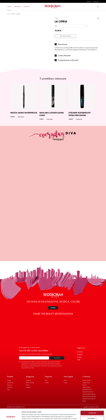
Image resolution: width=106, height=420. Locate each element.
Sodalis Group (86, 382)
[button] (77, 44)
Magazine (28, 380)
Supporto (89, 1)
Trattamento (10, 387)
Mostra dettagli (26, 416)
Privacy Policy (31, 368)
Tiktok (78, 360)
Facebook (80, 352)
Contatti (47, 382)
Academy (28, 387)
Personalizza (92, 408)
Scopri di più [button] (49, 119)
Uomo (8, 389)
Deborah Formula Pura (88, 392)
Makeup (13, 14)
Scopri (53, 308)
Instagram (79, 354)
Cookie (65, 382)
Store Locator (96, 1)
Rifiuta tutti (92, 413)
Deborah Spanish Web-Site (89, 396)
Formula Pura (10, 382)
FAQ (46, 380)
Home (8, 14)
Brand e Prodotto (30, 382)
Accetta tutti (92, 402)
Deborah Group (86, 380)
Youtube (79, 357)
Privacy (65, 380)
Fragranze (9, 385)
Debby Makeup (86, 387)
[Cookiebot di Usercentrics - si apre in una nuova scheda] (10, 417)
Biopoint (85, 385)
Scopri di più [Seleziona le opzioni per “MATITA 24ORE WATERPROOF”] (21, 116)
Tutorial (27, 385)
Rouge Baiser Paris (87, 389)
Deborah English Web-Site (89, 394)
